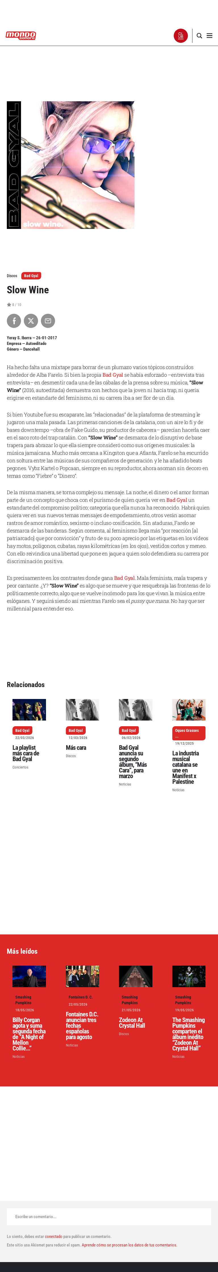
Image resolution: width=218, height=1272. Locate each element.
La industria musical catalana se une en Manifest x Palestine (185, 767)
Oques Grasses (187, 730)
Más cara (76, 747)
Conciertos (20, 767)
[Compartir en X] (31, 321)
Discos (71, 756)
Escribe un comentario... (35, 1216)
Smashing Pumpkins (23, 1000)
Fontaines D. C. (81, 997)
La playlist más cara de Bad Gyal (25, 753)
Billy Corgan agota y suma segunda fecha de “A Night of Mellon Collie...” (28, 1034)
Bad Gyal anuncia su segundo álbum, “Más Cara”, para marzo (133, 762)
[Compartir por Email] (48, 321)
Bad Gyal (31, 275)
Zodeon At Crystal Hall (132, 1022)
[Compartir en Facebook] (14, 321)
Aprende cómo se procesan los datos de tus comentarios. (129, 1245)
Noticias (125, 784)
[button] (180, 36)
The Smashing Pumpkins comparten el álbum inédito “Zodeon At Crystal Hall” (188, 1034)
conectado (53, 1236)
